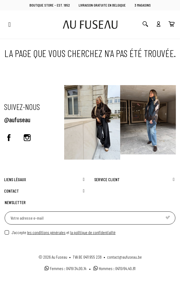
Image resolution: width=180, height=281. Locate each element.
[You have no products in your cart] (171, 24)
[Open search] (145, 24)
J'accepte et (64, 232)
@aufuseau (17, 120)
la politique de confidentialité (93, 232)
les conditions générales (46, 232)
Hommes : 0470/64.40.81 (114, 268)
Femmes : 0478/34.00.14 (65, 268)
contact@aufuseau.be (124, 256)
